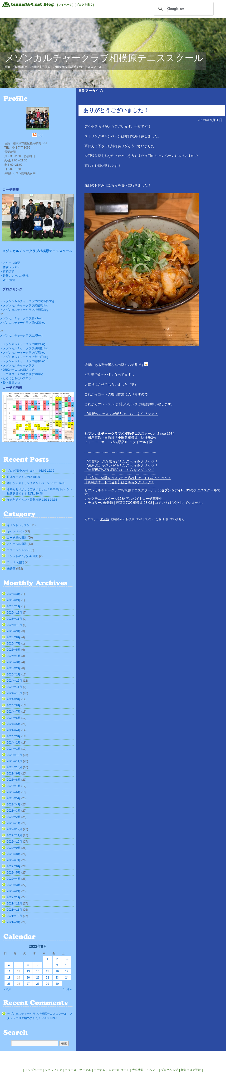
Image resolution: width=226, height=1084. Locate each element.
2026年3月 (13, 594)
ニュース (70, 1070)
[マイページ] (65, 4)
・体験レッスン (10, 267)
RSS (40, 136)
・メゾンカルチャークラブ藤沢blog (22, 344)
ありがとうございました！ (116, 110)
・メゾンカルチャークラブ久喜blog (22, 352)
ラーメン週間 (15, 562)
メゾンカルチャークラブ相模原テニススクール (104, 58)
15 (47, 971)
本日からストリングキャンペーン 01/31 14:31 (36, 483)
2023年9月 (13, 773)
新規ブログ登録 (191, 1070)
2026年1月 (13, 606)
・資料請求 (7, 271)
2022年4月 (13, 878)
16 (57, 971)
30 (57, 983)
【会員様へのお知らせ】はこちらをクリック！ (121, 461)
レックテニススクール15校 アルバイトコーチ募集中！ (125, 498)
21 (37, 977)
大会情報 (137, 1070)
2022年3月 (13, 885)
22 (47, 977)
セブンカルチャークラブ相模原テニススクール (119, 433)
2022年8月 (13, 854)
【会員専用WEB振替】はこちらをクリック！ (119, 470)
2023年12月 (14, 755)
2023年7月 (13, 786)
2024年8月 (13, 705)
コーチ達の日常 (17, 537)
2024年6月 (13, 717)
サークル (85, 1070)
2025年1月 (13, 674)
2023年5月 (13, 798)
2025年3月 (13, 662)
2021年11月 (14, 909)
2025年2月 (13, 668)
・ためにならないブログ (15, 378)
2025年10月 (14, 625)
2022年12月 (14, 829)
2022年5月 (13, 872)
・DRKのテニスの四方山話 (17, 369)
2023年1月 (13, 823)
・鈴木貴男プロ (10, 382)
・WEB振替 (7, 280)
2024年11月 (14, 687)
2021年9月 (13, 922)
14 (37, 971)
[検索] (183, 9)
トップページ (33, 1070)
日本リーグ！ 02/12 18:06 (23, 477)
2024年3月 (13, 736)
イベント (152, 1070)
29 (47, 983)
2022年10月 (14, 841)
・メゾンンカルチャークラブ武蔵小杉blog (27, 301)
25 (8, 983)
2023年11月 (14, 761)
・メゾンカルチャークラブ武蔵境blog (24, 305)
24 (66, 977)
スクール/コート (118, 1070)
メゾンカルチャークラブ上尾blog (21, 335)
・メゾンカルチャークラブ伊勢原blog (24, 348)
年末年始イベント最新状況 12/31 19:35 (32, 499)
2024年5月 (13, 724)
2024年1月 (13, 748)
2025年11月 (14, 618)
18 (8, 977)
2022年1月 (13, 897)
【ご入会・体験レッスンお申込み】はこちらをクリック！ (127, 478)
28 (37, 983)
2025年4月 (13, 656)
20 (28, 977)
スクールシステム (18, 550)
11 (8, 971)
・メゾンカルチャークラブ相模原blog (24, 309)
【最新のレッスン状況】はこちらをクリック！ (121, 414)
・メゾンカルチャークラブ (17, 365)
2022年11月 (14, 835)
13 (28, 971)
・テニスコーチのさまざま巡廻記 (21, 374)
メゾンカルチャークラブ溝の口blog (22, 322)
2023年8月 (13, 779)
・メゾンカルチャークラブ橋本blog (22, 361)
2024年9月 (13, 699)
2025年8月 (13, 637)
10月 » (67, 989)
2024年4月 (13, 730)
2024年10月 (14, 693)
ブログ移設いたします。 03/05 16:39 (30, 470)
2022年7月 (13, 860)
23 (57, 977)
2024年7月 (13, 711)
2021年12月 (14, 903)
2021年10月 (14, 916)
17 (66, 971)
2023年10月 (14, 767)
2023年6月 (13, 792)
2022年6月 (13, 866)
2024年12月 (14, 680)
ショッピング (53, 1070)
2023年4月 (13, 804)
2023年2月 (13, 817)
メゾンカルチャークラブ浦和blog (21, 318)
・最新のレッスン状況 (14, 275)
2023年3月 (13, 810)
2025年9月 (13, 631)
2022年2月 (13, 891)
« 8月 (7, 989)
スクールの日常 (17, 543)
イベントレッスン (18, 525)
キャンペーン (15, 531)
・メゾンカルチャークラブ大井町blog (24, 357)
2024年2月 (13, 742)
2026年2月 (13, 600)
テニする (99, 1070)
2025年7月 (13, 643)
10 (66, 965)
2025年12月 (14, 612)
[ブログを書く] (84, 4)
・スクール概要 (10, 263)
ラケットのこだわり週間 (22, 556)
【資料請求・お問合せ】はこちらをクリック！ (119, 482)
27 (28, 983)
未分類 (108, 503)
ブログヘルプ (169, 1070)
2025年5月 (13, 649)
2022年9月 (13, 847)
